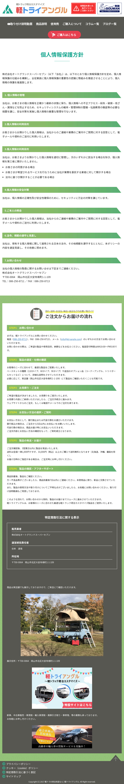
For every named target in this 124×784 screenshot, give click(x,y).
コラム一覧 (92, 24)
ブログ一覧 (109, 24)
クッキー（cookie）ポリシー (22, 768)
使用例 (55, 24)
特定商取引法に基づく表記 (21, 772)
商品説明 (41, 24)
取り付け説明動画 (20, 24)
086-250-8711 (20, 339)
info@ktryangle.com (71, 339)
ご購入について (72, 24)
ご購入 (66, 35)
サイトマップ (13, 776)
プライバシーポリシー (18, 764)
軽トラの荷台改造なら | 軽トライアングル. (62, 781)
